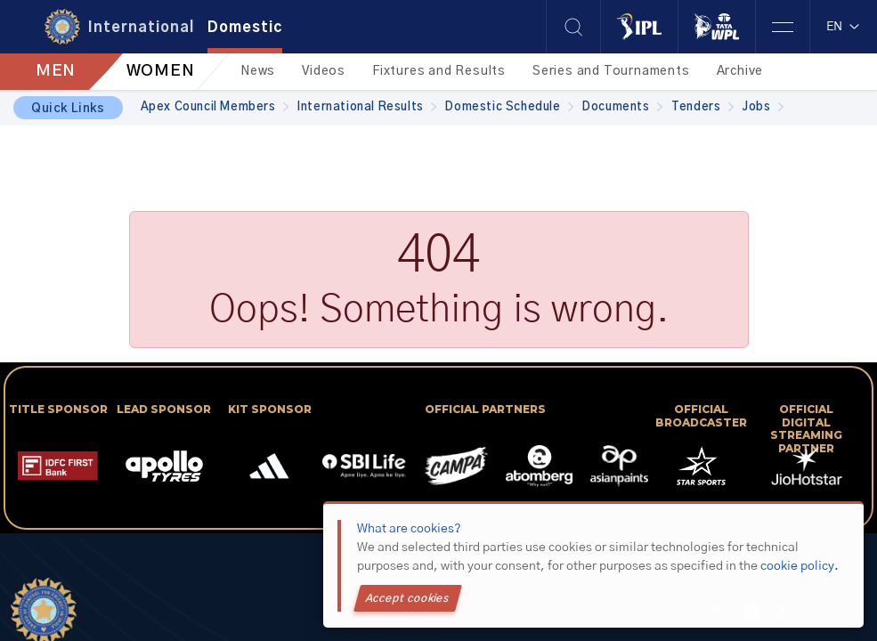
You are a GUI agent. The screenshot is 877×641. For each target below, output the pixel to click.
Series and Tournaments (611, 71)
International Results (366, 107)
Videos (323, 71)
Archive (740, 71)
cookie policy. (799, 566)
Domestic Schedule (509, 107)
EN (843, 27)
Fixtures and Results (439, 71)
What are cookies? (409, 529)
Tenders (702, 107)
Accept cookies (407, 598)
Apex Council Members (215, 107)
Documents (622, 107)
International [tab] (141, 27)
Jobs (763, 107)
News (257, 71)
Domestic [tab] (244, 27)
